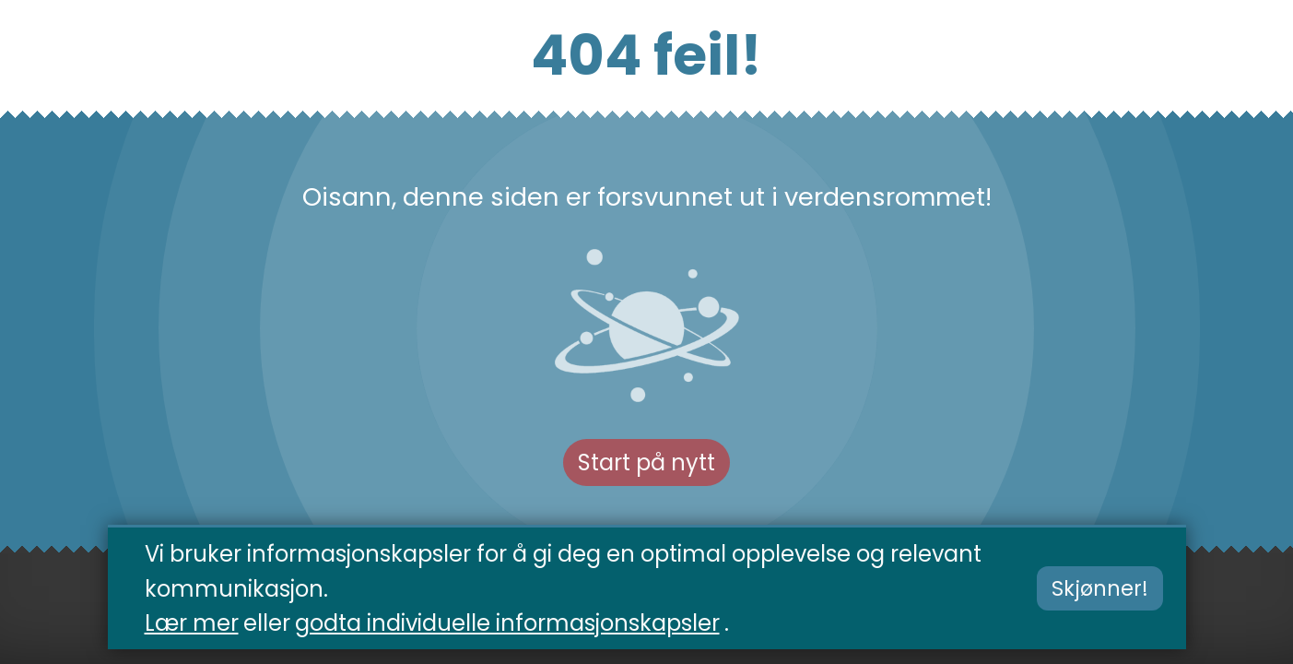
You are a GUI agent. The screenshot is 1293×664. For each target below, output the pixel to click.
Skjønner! (1100, 590)
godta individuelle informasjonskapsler (507, 624)
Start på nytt (646, 462)
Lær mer (192, 624)
